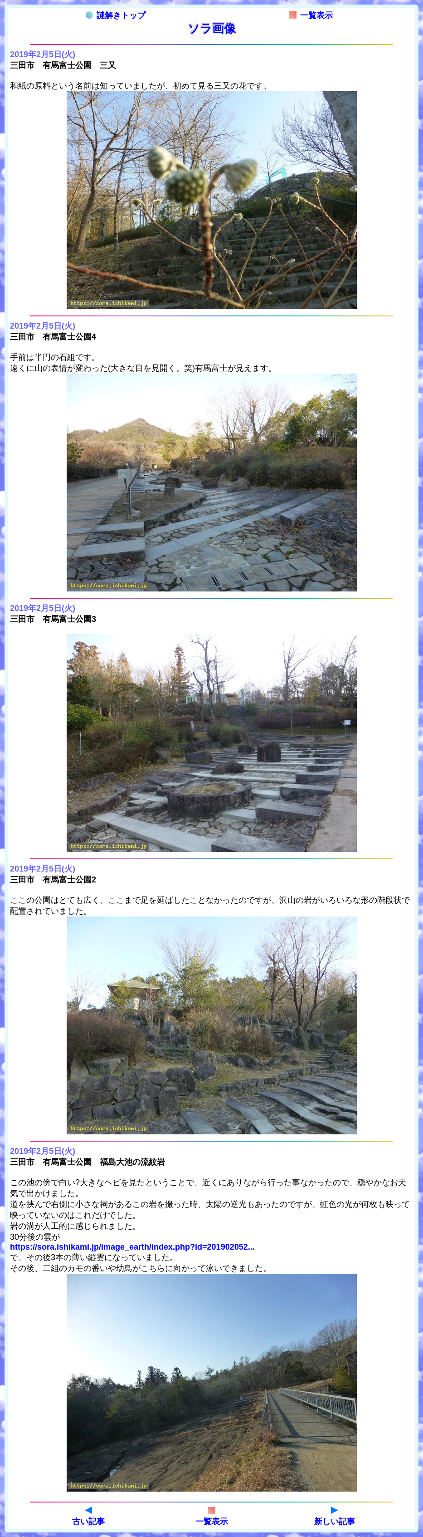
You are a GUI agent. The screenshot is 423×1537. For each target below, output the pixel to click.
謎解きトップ (116, 15)
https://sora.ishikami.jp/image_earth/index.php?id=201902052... (132, 1246)
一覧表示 (311, 15)
